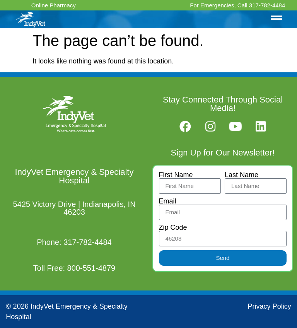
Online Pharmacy (53, 5)
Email (167, 201)
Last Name (241, 174)
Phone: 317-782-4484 (74, 242)
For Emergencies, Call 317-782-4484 (237, 5)
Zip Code (173, 227)
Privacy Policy (269, 306)
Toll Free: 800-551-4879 (74, 268)
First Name (176, 174)
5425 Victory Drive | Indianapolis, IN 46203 (74, 208)
